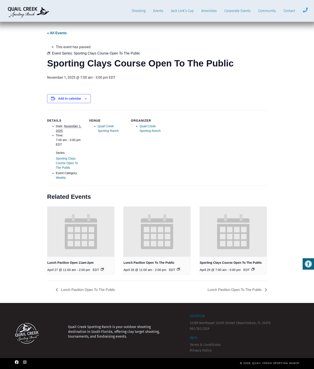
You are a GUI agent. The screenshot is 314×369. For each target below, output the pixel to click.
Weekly (61, 177)
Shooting (138, 11)
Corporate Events (237, 11)
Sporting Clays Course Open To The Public (67, 163)
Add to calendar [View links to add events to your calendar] (69, 98)
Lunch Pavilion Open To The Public (148, 262)
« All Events (57, 33)
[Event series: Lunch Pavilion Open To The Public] (178, 269)
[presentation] (80, 232)
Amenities (209, 11)
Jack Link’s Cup (182, 11)
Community (267, 11)
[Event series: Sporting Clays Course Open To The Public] (252, 269)
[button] (308, 264)
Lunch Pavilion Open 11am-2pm (70, 262)
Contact (289, 11)
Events (158, 11)
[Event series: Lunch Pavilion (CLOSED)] (102, 269)
